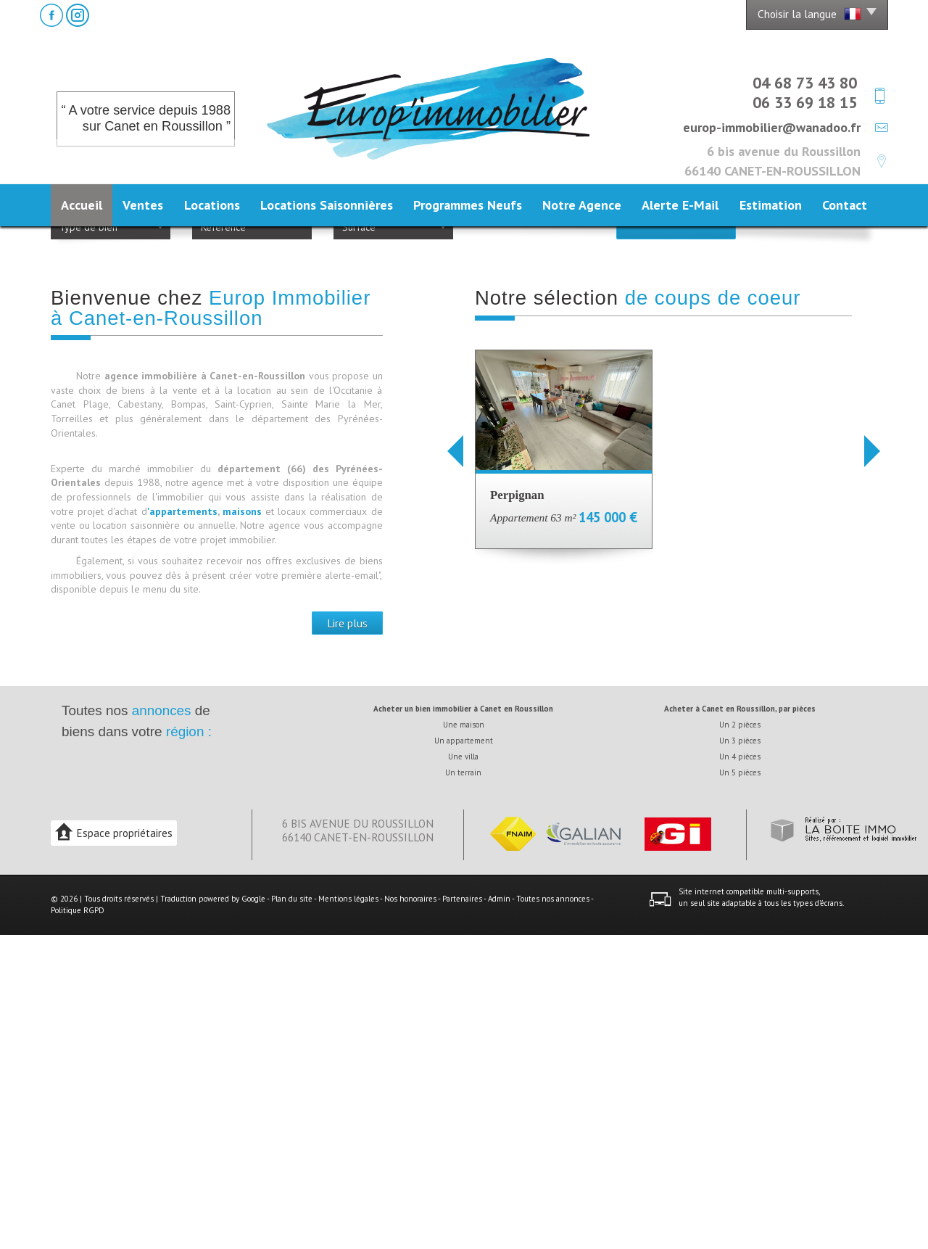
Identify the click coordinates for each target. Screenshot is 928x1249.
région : (189, 1045)
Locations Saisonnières (326, 204)
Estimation (771, 204)
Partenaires (462, 1213)
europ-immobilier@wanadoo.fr (772, 127)
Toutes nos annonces (552, 1213)
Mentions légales (348, 1213)
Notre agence (581, 204)
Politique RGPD (77, 1224)
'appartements (182, 825)
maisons (244, 825)
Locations (212, 204)
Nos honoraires (410, 1213)
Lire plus (347, 937)
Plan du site (291, 1213)
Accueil (81, 204)
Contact (844, 204)
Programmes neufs (467, 204)
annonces (161, 1024)
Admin (499, 1213)
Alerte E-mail (680, 204)
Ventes (143, 204)
